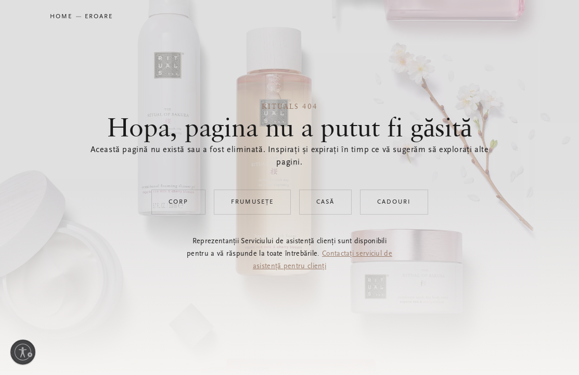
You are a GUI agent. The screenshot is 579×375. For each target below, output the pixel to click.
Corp (178, 202)
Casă (325, 202)
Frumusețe (252, 202)
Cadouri (394, 202)
